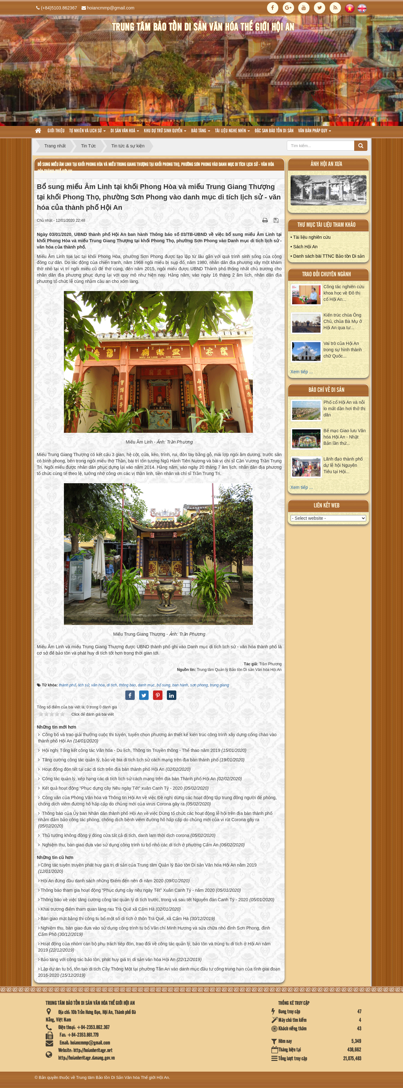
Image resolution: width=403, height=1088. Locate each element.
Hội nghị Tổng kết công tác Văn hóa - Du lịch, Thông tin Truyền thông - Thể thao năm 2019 (131, 750)
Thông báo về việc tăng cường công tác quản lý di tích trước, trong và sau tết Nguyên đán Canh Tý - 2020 (144, 899)
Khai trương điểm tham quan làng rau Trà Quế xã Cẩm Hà (98, 909)
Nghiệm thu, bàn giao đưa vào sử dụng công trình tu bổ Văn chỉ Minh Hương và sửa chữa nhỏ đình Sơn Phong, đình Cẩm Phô (154, 931)
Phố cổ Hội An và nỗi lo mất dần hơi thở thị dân (345, 408)
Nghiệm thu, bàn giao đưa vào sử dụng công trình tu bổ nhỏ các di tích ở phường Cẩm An (130, 844)
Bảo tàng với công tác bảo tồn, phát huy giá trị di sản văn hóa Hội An (108, 959)
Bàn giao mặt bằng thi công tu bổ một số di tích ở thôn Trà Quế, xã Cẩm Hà (115, 918)
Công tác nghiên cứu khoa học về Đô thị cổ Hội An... (344, 293)
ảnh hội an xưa (326, 164)
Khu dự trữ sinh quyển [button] (165, 133)
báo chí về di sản (326, 390)
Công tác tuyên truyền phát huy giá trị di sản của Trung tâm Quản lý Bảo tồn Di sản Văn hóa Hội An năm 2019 (149, 865)
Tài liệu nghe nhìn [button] (232, 133)
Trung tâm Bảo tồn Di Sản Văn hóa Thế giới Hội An (122, 1077)
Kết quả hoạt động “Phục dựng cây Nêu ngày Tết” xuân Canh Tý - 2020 (112, 788)
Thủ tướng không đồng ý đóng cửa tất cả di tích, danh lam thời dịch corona (116, 835)
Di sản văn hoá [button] (125, 133)
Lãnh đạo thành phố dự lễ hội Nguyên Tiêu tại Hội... (343, 465)
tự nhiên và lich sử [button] (87, 133)
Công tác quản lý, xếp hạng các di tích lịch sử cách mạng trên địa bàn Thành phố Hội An (129, 778)
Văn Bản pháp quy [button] (314, 133)
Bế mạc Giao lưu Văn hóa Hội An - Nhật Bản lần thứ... (345, 437)
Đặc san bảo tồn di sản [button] (274, 131)
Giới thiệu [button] (56, 131)
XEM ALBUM (328, 191)
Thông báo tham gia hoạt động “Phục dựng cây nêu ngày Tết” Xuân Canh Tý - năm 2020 (128, 890)
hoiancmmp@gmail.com (110, 7)
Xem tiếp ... (302, 371)
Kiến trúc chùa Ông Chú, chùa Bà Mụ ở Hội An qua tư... (343, 321)
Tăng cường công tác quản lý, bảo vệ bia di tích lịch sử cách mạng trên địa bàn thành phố (130, 759)
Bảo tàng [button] (200, 133)
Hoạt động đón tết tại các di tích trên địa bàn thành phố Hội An (103, 769)
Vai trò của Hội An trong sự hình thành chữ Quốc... (343, 349)
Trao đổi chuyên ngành (326, 274)
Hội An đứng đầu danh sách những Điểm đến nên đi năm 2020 (102, 880)
